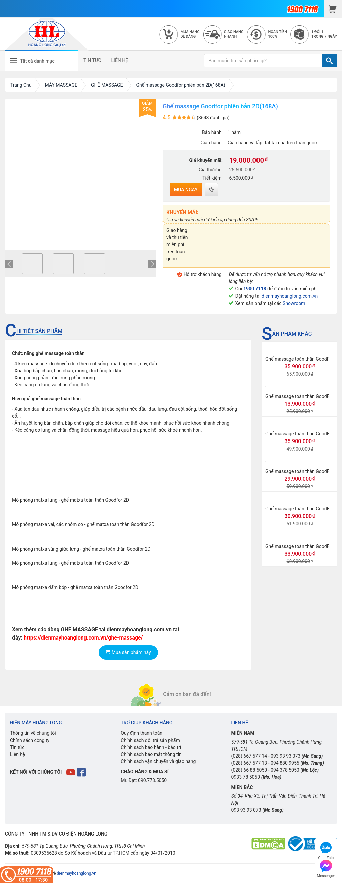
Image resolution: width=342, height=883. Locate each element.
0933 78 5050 (245, 777)
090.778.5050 (152, 780)
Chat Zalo (326, 850)
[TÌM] (329, 60)
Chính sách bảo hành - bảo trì (151, 747)
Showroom (294, 303)
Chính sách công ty (29, 740)
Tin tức (17, 747)
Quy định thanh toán (141, 733)
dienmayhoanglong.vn (76, 873)
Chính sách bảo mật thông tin (151, 754)
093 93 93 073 (285, 756)
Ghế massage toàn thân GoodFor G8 (303, 471)
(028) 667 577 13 (249, 763)
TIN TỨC (92, 60)
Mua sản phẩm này (128, 652)
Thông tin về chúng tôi (33, 733)
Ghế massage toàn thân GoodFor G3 (303, 546)
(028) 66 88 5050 (249, 770)
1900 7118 (254, 288)
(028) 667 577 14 (249, 756)
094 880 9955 (285, 763)
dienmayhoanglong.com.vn (290, 296)
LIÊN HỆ (119, 60)
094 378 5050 (285, 770)
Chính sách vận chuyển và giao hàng (158, 761)
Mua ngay (186, 189)
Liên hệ (17, 754)
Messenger (326, 868)
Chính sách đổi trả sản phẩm (150, 740)
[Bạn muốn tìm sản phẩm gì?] (263, 60)
